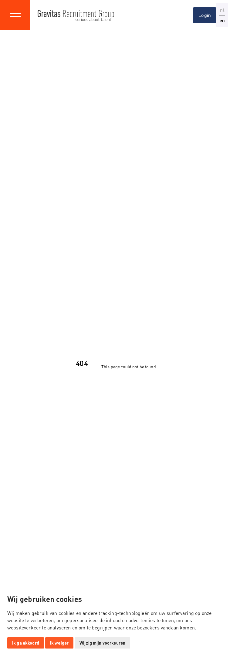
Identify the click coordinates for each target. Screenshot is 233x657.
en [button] (222, 20)
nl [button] (222, 10)
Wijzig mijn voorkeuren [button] (102, 642)
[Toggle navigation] (15, 15)
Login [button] (204, 15)
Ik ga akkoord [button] (25, 642)
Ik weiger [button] (59, 642)
